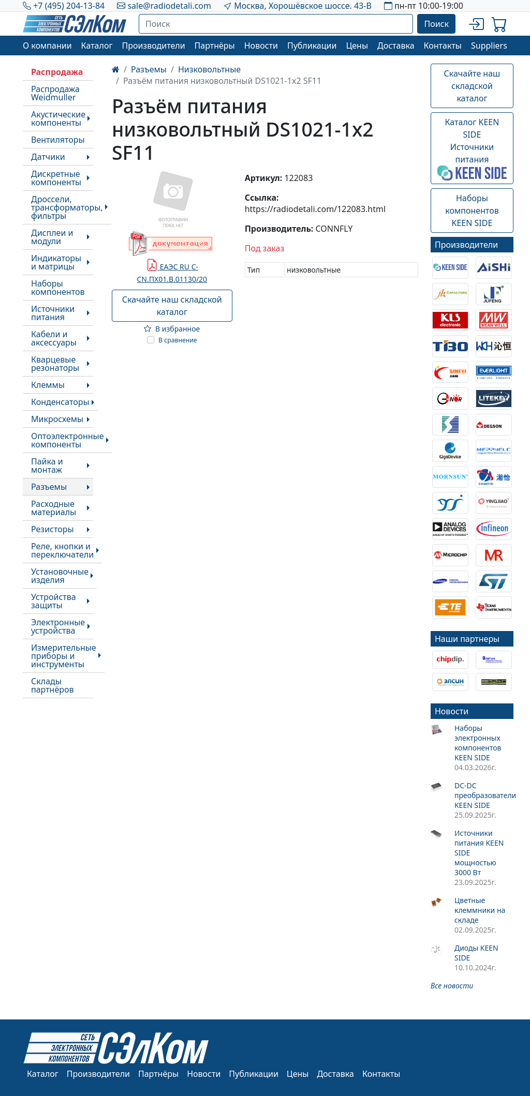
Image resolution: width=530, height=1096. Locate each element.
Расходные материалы (53, 508)
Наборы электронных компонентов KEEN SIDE (478, 742)
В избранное (172, 329)
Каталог (97, 45)
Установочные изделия (60, 575)
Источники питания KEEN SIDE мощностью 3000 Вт (479, 852)
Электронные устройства (58, 626)
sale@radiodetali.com (169, 5)
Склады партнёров (52, 685)
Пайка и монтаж (47, 465)
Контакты (443, 45)
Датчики (48, 156)
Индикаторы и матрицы (56, 262)
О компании (47, 45)
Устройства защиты (53, 601)
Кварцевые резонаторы (55, 363)
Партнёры (215, 45)
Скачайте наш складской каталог (172, 306)
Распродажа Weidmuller (55, 93)
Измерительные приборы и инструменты (63, 656)
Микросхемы (57, 419)
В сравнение (177, 340)
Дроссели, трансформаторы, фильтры (67, 207)
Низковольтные (209, 69)
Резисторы (52, 529)
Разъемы (49, 486)
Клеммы (48, 385)
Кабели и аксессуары (54, 338)
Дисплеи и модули (52, 237)
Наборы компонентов (57, 287)
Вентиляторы (58, 139)
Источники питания (53, 313)
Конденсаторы (60, 402)
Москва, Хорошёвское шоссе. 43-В (303, 5)
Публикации (312, 45)
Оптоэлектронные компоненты (67, 440)
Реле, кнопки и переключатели (62, 550)
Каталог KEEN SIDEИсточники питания (472, 148)
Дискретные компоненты (56, 178)
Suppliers (489, 45)
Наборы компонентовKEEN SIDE (471, 210)
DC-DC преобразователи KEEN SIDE (483, 795)
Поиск (436, 23)
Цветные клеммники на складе (479, 910)
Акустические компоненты (58, 118)
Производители (153, 45)
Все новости (452, 985)
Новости (261, 45)
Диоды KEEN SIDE (476, 953)
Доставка (396, 45)
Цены (357, 45)
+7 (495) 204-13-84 (69, 5)
